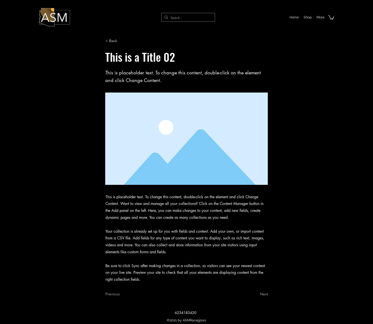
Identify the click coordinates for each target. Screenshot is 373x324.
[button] (331, 17)
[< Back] (121, 41)
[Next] (256, 294)
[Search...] (188, 17)
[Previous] (121, 294)
